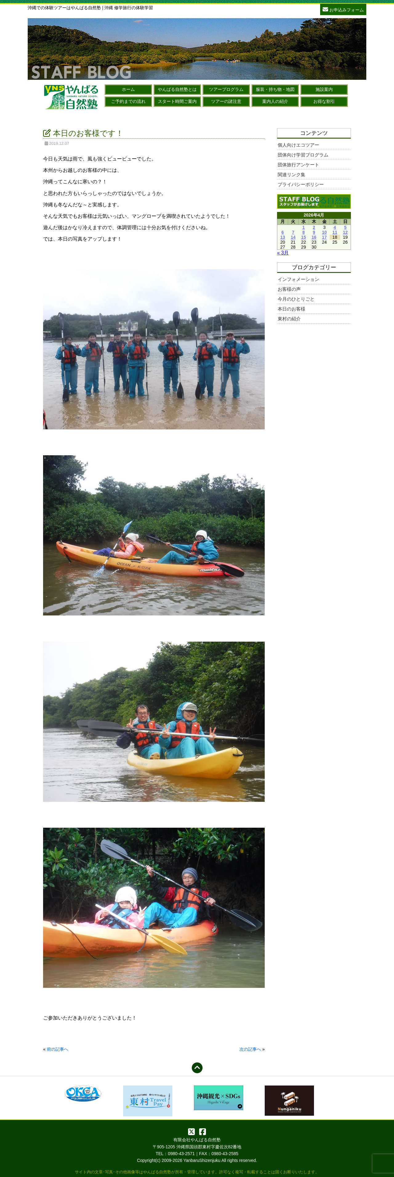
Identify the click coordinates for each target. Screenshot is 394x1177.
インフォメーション (298, 279)
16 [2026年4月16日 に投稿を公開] (314, 237)
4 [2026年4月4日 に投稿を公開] (335, 227)
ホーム (128, 89)
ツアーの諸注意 (226, 101)
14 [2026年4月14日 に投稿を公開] (293, 237)
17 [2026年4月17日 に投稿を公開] (324, 237)
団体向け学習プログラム (303, 154)
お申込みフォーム (343, 9)
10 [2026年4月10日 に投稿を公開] (324, 232)
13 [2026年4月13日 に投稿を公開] (282, 237)
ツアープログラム (226, 89)
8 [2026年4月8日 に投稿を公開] (303, 232)
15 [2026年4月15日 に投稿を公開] (303, 237)
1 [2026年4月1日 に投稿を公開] (303, 227)
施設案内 (324, 89)
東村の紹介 (289, 318)
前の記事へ (57, 1049)
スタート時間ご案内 (177, 101)
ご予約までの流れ (128, 101)
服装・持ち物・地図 (275, 89)
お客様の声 (289, 289)
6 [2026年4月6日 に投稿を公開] (282, 232)
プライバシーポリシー (301, 184)
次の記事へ (250, 1049)
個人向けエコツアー (298, 145)
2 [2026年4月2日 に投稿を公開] (314, 227)
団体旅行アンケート (298, 164)
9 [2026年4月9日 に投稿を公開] (314, 232)
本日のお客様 (291, 308)
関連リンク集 (291, 174)
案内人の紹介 (275, 101)
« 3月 (283, 252)
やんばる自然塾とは (177, 89)
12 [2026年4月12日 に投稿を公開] (345, 232)
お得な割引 (324, 101)
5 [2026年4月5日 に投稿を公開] (345, 227)
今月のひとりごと (296, 299)
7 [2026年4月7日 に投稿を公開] (293, 232)
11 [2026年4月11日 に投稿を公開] (334, 232)
